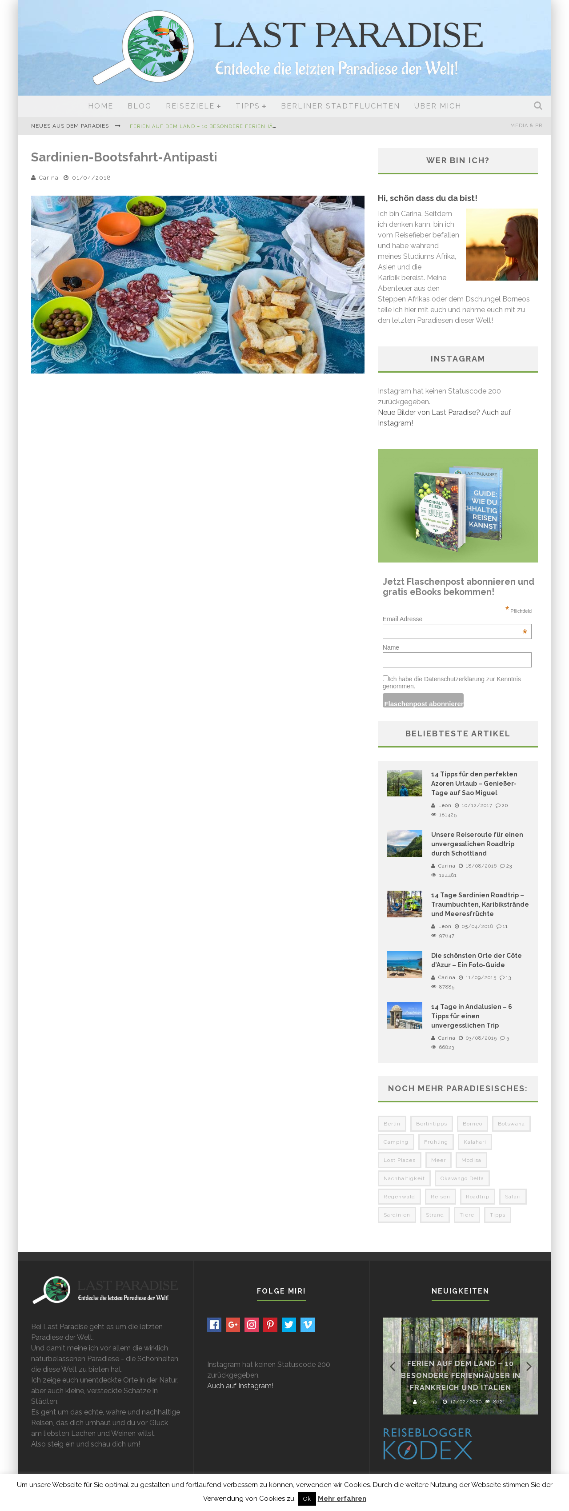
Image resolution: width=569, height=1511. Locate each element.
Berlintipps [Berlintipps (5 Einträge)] (431, 1124)
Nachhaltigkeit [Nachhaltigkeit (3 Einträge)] (404, 1178)
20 (505, 805)
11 (505, 926)
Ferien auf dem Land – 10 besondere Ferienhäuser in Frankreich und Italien (250, 126)
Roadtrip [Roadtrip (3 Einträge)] (477, 1197)
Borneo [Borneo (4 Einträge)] (472, 1124)
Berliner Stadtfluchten (340, 106)
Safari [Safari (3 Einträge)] (513, 1197)
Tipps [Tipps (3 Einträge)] (497, 1215)
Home (100, 106)
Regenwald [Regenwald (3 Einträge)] (399, 1197)
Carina (49, 177)
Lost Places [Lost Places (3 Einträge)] (400, 1160)
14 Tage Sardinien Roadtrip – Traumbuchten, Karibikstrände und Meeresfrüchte (480, 904)
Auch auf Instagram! (240, 1386)
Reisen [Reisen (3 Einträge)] (440, 1197)
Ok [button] (307, 1498)
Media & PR (526, 126)
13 (508, 978)
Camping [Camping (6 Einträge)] (396, 1142)
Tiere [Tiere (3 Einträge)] (467, 1215)
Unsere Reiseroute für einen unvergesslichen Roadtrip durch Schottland (477, 844)
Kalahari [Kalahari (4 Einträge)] (475, 1142)
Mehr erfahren (342, 1499)
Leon (445, 805)
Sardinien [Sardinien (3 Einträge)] (397, 1215)
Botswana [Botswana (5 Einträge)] (511, 1124)
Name (391, 647)
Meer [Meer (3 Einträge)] (438, 1160)
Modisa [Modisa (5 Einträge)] (471, 1160)
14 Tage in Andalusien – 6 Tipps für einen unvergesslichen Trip (471, 1016)
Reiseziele (190, 106)
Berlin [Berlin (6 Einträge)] (392, 1124)
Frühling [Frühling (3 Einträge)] (436, 1142)
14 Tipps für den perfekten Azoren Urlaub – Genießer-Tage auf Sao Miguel (474, 783)
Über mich (437, 106)
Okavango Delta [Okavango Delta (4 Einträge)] (462, 1178)
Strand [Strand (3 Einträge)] (435, 1215)
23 (509, 866)
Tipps (248, 106)
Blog (140, 106)
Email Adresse (455, 619)
